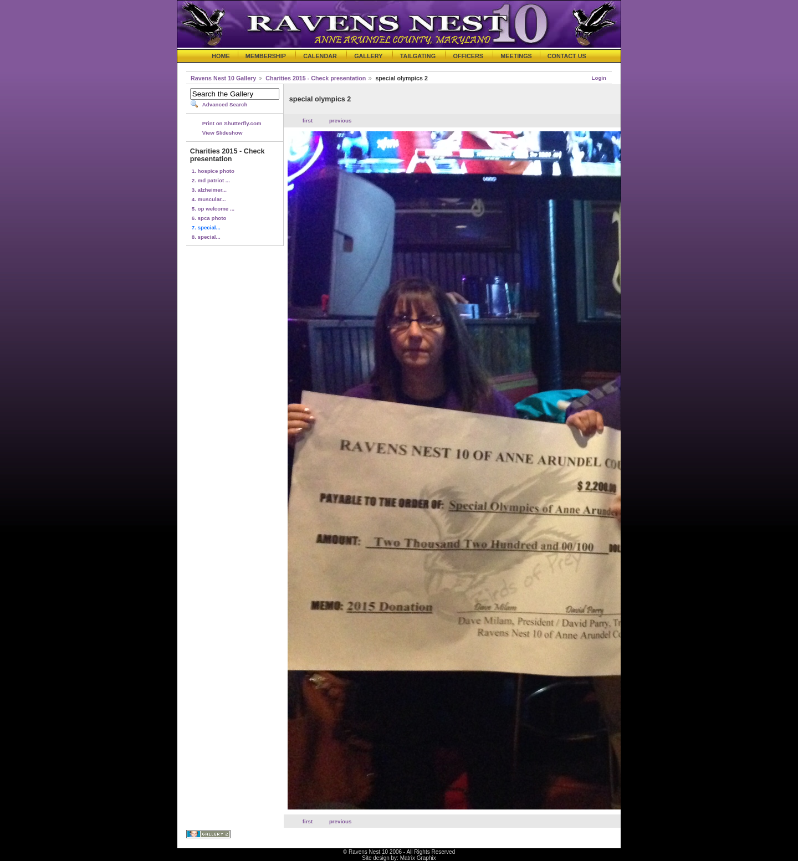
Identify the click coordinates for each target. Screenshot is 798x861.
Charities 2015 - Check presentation (315, 78)
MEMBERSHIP (265, 56)
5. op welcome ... (213, 209)
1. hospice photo (213, 171)
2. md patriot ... (211, 180)
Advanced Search (225, 104)
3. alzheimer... (209, 190)
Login (599, 78)
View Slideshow (222, 133)
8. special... (206, 237)
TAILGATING (418, 56)
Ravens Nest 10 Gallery (223, 78)
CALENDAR (320, 56)
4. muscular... (209, 199)
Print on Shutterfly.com (232, 123)
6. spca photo (209, 218)
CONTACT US (567, 56)
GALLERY (368, 56)
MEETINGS (515, 56)
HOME (220, 56)
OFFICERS (468, 56)
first (308, 120)
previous (340, 120)
